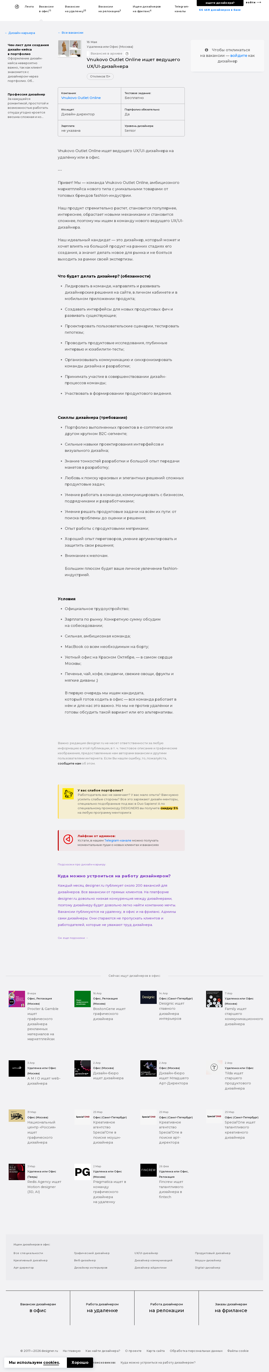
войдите (238, 55)
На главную (72, 1351)
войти (251, 2)
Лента (29, 6)
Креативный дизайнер (30, 1260)
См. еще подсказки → (73, 938)
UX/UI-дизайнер (146, 1253)
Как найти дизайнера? (103, 1351)
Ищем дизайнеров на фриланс (147, 9)
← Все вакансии (70, 32)
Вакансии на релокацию (109, 9)
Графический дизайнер (92, 1253)
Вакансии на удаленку (75, 9)
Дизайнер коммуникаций (153, 1260)
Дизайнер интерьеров (91, 1267)
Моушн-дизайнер (208, 1260)
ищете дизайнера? (220, 2)
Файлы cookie (238, 1351)
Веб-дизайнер (85, 1260)
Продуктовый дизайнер (213, 1253)
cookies (51, 1362)
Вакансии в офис (46, 9)
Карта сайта (156, 1351)
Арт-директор (24, 1267)
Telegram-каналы (182, 9)
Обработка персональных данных (196, 1351)
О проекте (133, 1351)
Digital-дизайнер (207, 1267)
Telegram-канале (117, 840)
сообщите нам (69, 763)
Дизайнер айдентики (150, 1267)
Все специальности (28, 1253)
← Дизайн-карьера (20, 33)
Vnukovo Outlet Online (81, 98)
